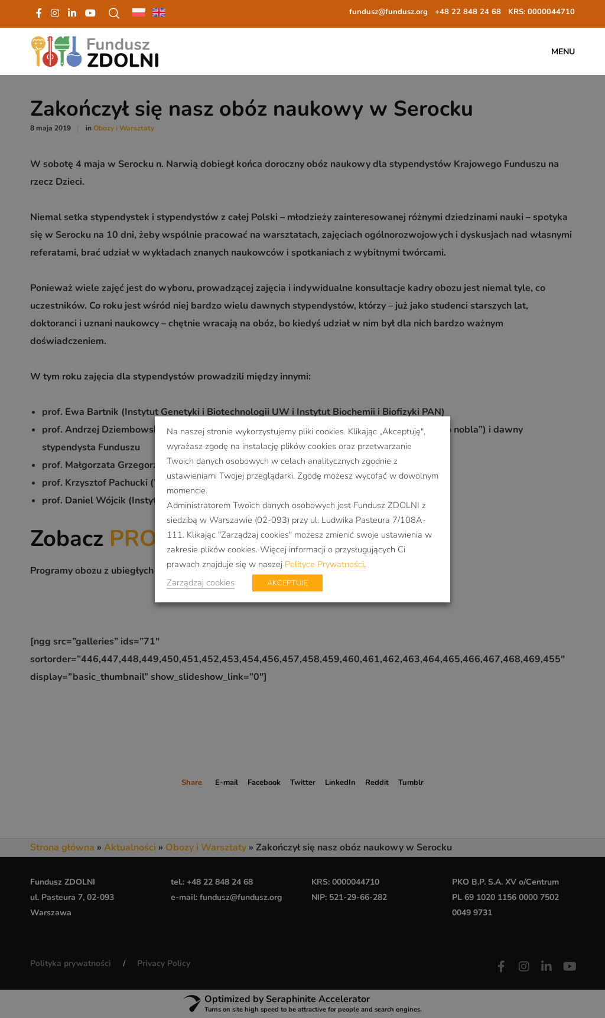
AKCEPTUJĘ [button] (287, 582)
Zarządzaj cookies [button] (201, 582)
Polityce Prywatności (324, 563)
